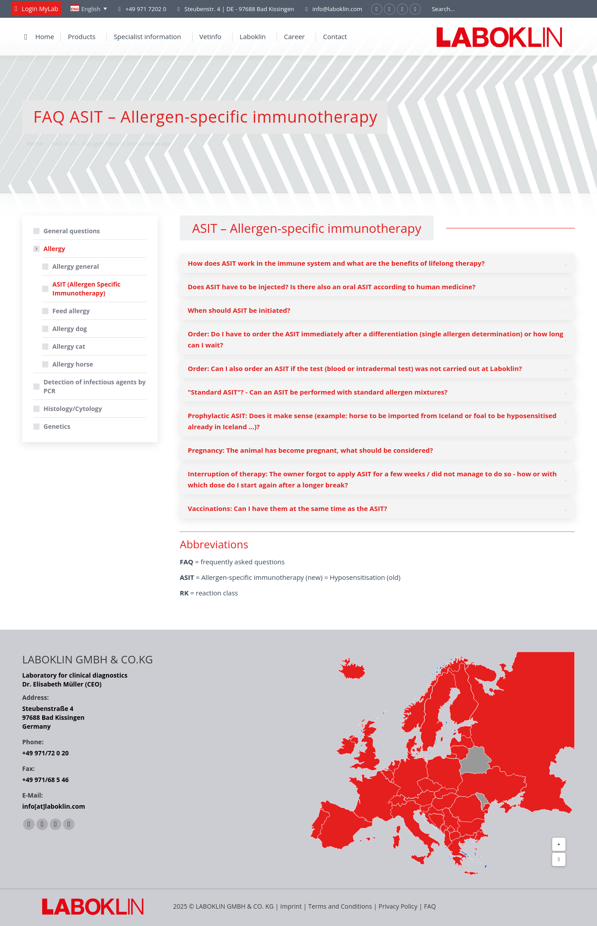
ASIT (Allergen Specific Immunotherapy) (86, 288)
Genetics (56, 426)
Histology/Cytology (72, 408)
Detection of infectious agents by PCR (94, 386)
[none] (89, 8)
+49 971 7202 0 (145, 9)
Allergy (50, 248)
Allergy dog (69, 328)
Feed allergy (71, 311)
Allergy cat (68, 346)
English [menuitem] (90, 9)
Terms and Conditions (341, 906)
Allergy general (75, 266)
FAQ (430, 906)
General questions (71, 231)
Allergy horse (72, 364)
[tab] (377, 263)
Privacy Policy (398, 906)
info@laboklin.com (332, 9)
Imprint (290, 906)
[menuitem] (89, 9)
